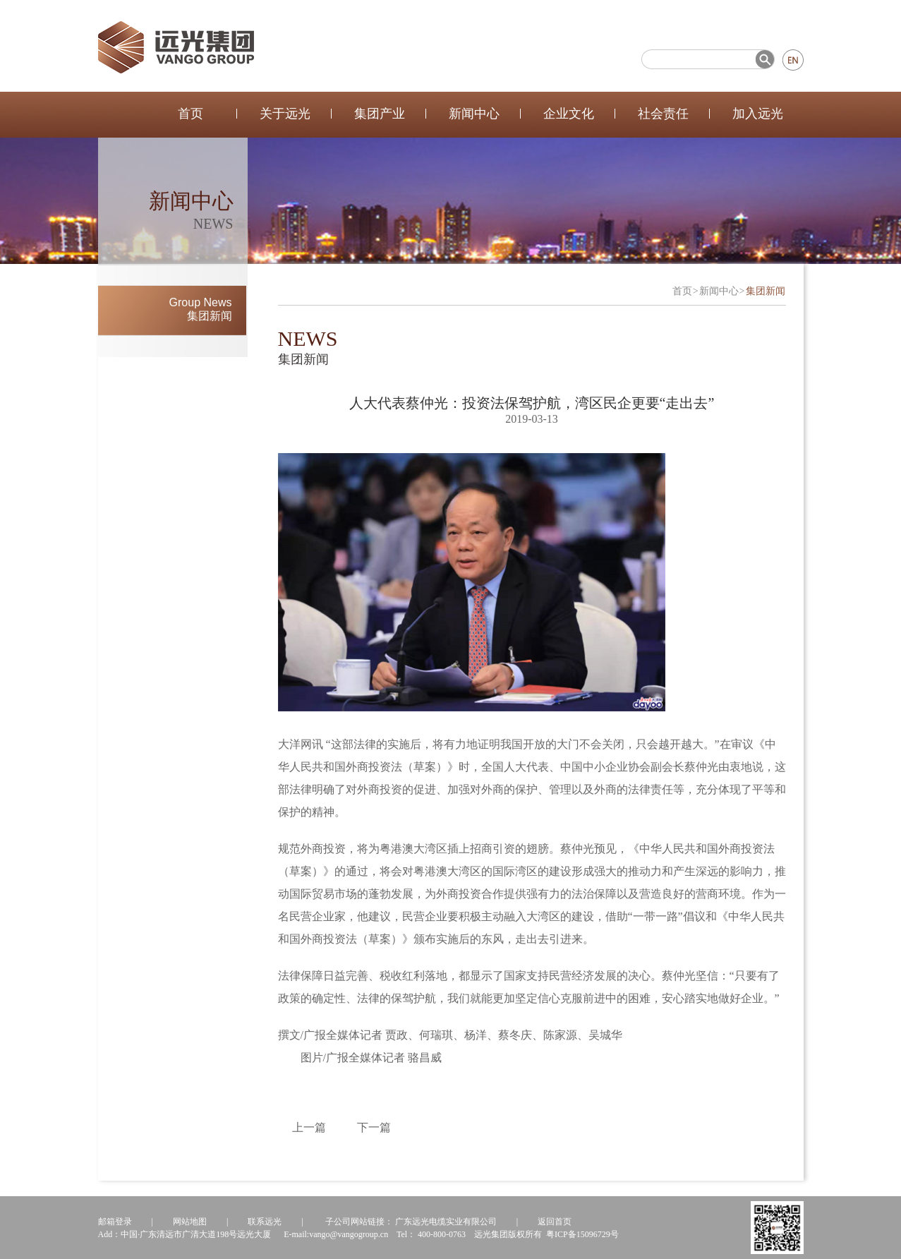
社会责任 (663, 114)
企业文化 (568, 114)
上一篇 (309, 1127)
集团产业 (379, 114)
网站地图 (190, 1222)
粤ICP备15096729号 (582, 1234)
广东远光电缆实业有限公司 (446, 1222)
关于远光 (285, 114)
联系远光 (265, 1222)
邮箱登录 (115, 1222)
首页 (190, 114)
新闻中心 (474, 114)
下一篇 (374, 1127)
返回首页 (555, 1222)
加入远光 (757, 114)
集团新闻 (765, 291)
